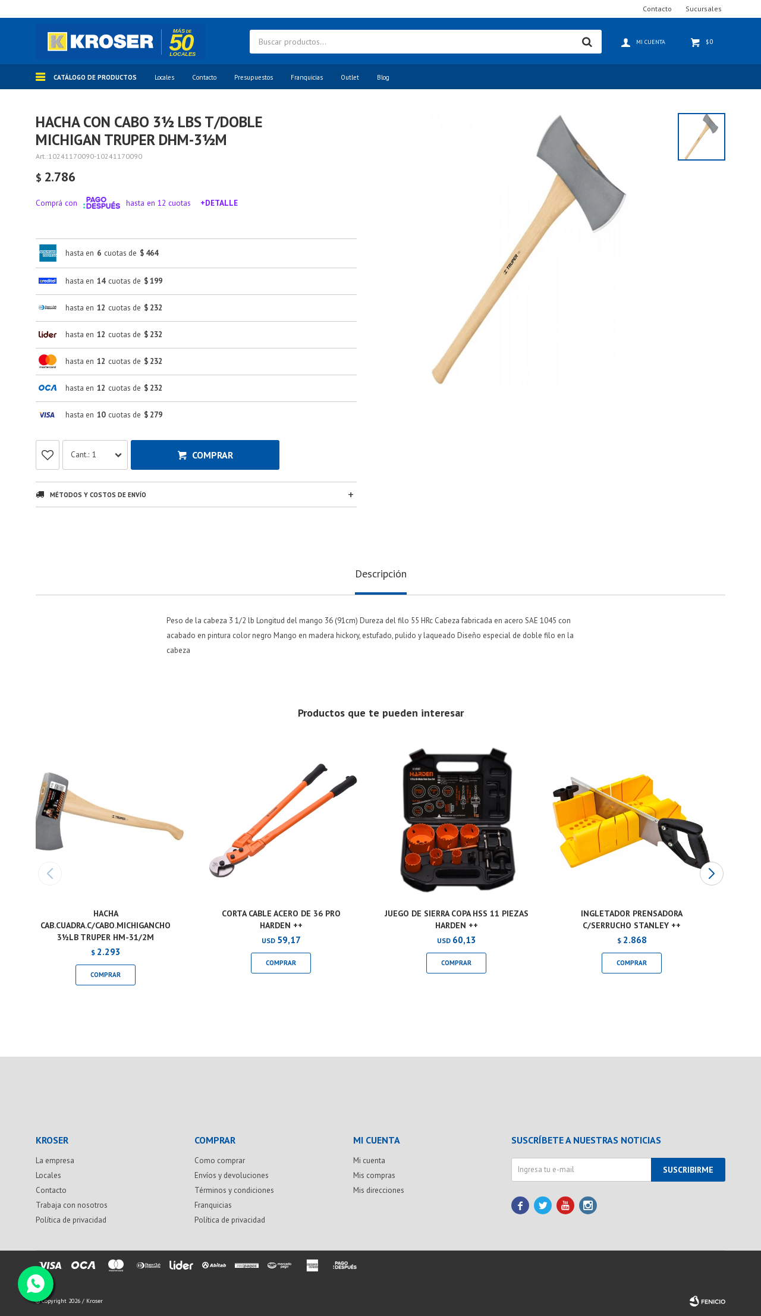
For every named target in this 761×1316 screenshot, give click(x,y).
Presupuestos (253, 77)
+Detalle (219, 202)
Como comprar (219, 1160)
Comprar (212, 455)
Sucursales (703, 8)
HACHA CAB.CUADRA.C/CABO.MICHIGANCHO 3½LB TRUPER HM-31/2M (105, 925)
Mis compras (374, 1175)
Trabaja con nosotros (72, 1205)
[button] (711, 873)
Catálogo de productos (95, 77)
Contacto (204, 77)
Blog (383, 77)
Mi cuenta (369, 1160)
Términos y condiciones (234, 1190)
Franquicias (307, 77)
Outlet (350, 77)
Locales (164, 77)
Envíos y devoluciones (231, 1175)
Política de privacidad (71, 1220)
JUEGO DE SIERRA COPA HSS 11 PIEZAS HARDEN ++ (457, 919)
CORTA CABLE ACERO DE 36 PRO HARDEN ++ (281, 919)
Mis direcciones (378, 1190)
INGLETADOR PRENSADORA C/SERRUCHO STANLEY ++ (632, 919)
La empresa (55, 1160)
